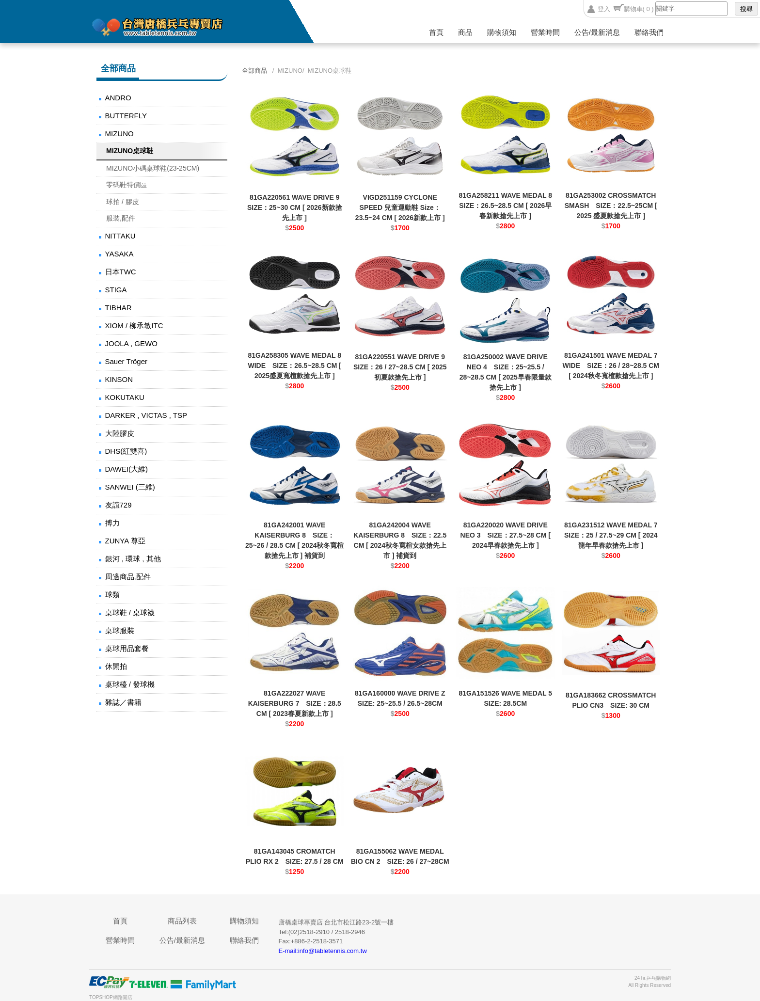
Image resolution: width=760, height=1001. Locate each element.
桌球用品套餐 (127, 648)
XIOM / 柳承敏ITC (134, 325)
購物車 (639, 9)
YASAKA (119, 254)
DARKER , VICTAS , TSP (146, 415)
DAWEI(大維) (126, 469)
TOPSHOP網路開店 (110, 997)
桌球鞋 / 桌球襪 (130, 612)
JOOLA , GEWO (131, 343)
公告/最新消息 (597, 32)
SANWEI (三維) (130, 487)
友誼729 (118, 505)
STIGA (116, 290)
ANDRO (118, 98)
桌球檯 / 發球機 (130, 684)
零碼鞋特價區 (126, 185)
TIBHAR (118, 307)
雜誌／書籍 (123, 702)
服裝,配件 (120, 218)
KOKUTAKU (124, 397)
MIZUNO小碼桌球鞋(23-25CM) (152, 168)
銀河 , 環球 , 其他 (133, 559)
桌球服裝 (119, 630)
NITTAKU (120, 236)
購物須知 (501, 32)
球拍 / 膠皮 (122, 202)
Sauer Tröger (126, 361)
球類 (112, 594)
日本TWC (120, 272)
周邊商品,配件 (128, 576)
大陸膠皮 (119, 433)
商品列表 (182, 921)
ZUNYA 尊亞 (125, 541)
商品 (465, 32)
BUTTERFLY (126, 115)
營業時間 (545, 32)
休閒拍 (116, 666)
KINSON (119, 379)
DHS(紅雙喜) (126, 451)
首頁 (436, 32)
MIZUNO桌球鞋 (129, 151)
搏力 (112, 523)
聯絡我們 (649, 32)
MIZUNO (119, 133)
